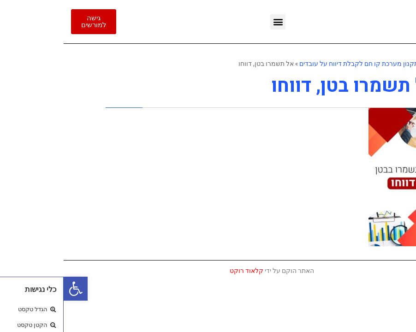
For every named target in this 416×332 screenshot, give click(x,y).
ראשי (367, 63)
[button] (12, 289)
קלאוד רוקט (183, 270)
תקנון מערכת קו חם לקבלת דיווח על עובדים (295, 63)
